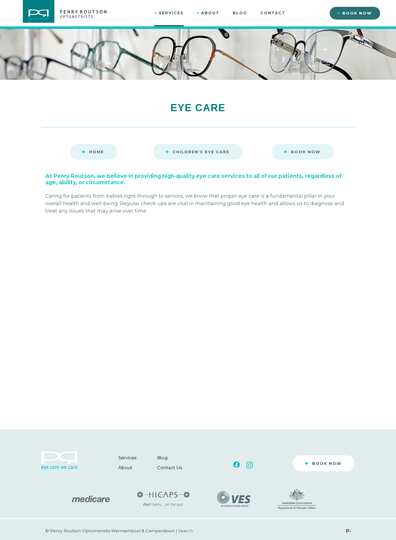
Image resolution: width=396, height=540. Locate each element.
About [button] (208, 12)
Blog (240, 12)
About (125, 467)
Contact (272, 12)
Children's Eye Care (197, 152)
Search (185, 530)
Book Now (354, 13)
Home (93, 152)
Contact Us (169, 467)
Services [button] (168, 12)
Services (127, 457)
